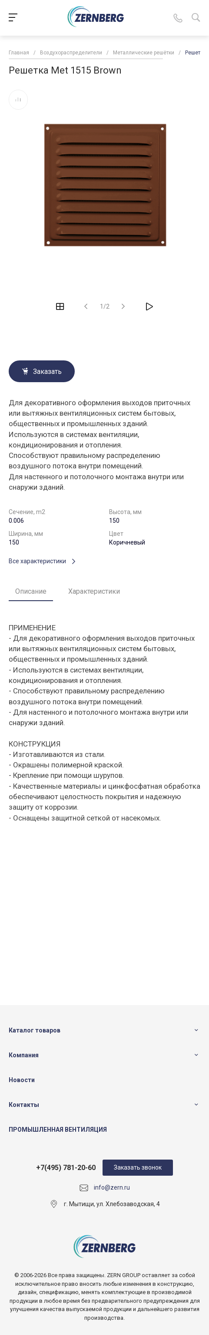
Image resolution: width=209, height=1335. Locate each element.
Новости (22, 1079)
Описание (30, 591)
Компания (24, 1055)
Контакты (24, 1104)
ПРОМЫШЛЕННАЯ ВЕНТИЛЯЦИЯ (58, 1129)
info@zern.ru (112, 1187)
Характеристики (94, 591)
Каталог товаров (34, 1030)
